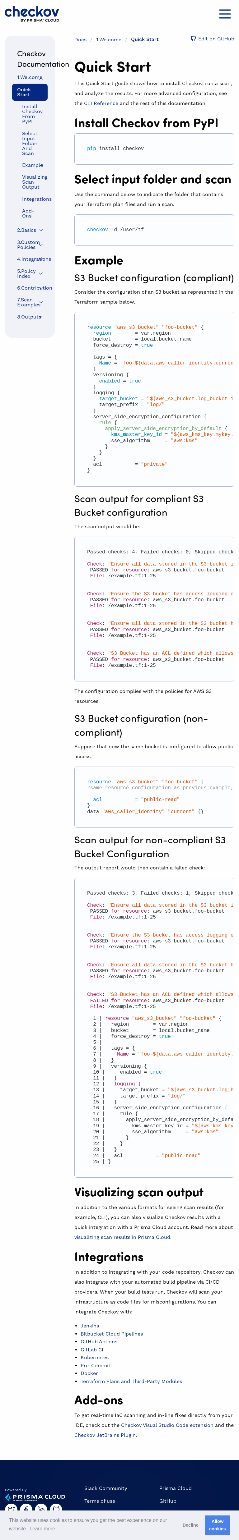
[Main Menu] (225, 14)
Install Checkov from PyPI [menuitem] (32, 113)
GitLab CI (92, 1350)
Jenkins (90, 1326)
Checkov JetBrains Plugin (105, 1435)
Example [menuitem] (32, 165)
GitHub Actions (99, 1342)
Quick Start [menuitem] (24, 92)
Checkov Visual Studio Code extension (167, 1425)
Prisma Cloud (175, 1488)
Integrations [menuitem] (32, 199)
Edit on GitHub (211, 39)
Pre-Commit (95, 1365)
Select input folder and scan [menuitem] (30, 143)
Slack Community (105, 1488)
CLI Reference (101, 103)
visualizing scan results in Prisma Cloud (122, 1237)
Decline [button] (191, 1525)
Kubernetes (95, 1357)
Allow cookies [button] (217, 1525)
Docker (89, 1373)
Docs (80, 40)
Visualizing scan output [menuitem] (32, 182)
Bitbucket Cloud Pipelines (112, 1334)
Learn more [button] (42, 1528)
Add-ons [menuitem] (28, 213)
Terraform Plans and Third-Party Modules (131, 1381)
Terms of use (99, 1501)
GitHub (167, 1501)
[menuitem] (30, 77)
